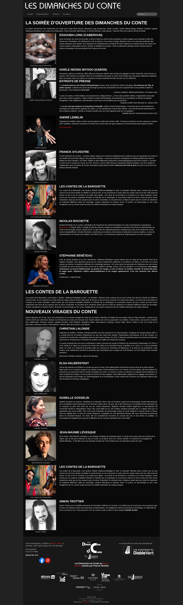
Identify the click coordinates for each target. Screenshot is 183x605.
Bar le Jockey (56, 543)
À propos (67, 14)
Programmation (42, 14)
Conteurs (56, 14)
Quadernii (85, 602)
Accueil (30, 14)
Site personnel (65, 127)
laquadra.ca (64, 227)
